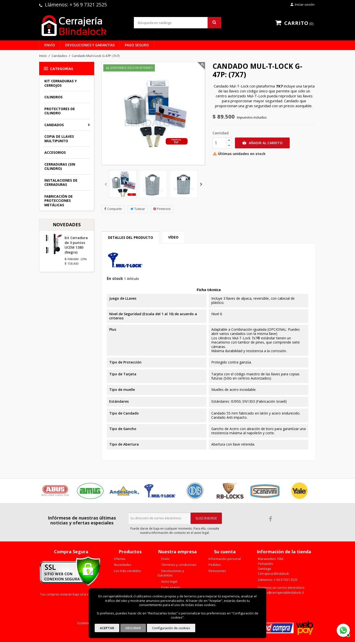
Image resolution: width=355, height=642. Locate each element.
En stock (115, 279)
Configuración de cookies (171, 628)
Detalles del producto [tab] (130, 237)
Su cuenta (225, 552)
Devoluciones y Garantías (90, 45)
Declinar (133, 628)
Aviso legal (168, 581)
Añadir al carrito (262, 142)
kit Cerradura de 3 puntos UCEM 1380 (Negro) (76, 245)
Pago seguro (137, 45)
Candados (54, 124)
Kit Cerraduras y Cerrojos (60, 83)
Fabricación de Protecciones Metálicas (58, 200)
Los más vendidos (127, 571)
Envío (49, 45)
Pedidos (214, 564)
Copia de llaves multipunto (59, 138)
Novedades (122, 564)
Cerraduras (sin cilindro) (59, 166)
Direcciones (217, 571)
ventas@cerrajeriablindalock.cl (281, 592)
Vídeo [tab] (173, 237)
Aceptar (107, 628)
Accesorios (55, 152)
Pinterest (162, 209)
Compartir (113, 209)
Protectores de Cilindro (59, 111)
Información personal (224, 558)
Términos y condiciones (178, 564)
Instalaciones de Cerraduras (60, 182)
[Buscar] (177, 22)
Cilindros (53, 97)
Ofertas (119, 558)
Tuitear (137, 209)
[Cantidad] (219, 143)
